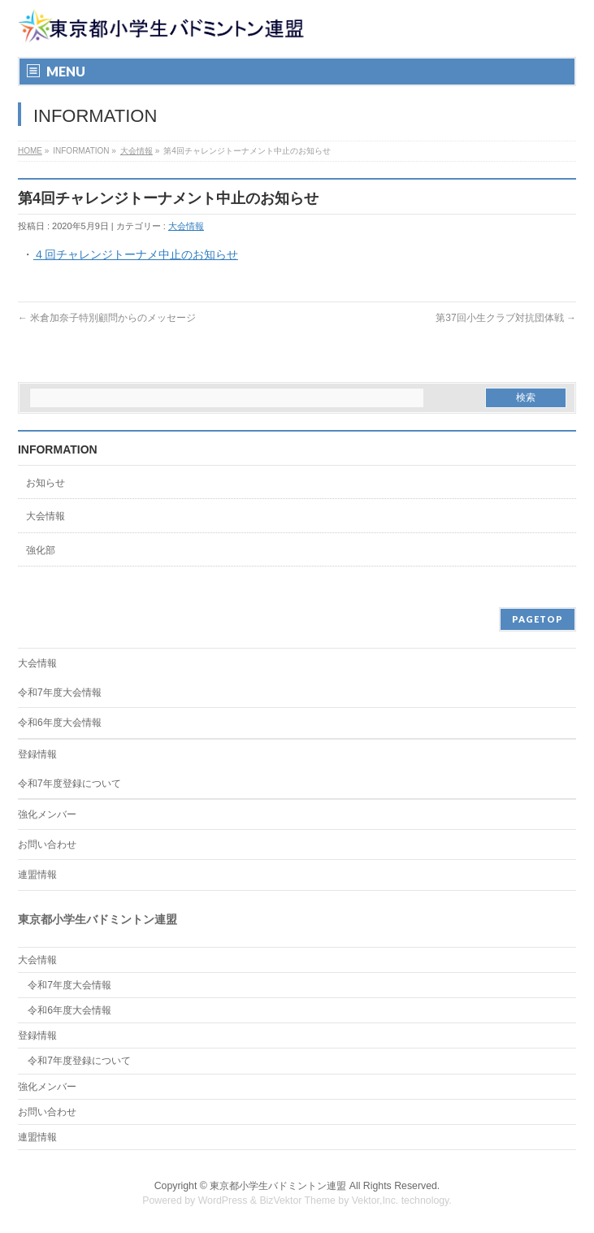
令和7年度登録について (69, 783)
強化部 (40, 550)
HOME (30, 150)
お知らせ (45, 482)
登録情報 (37, 754)
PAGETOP (537, 619)
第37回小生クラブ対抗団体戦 (506, 317)
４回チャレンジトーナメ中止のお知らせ (135, 254)
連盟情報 (37, 874)
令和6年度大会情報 (60, 722)
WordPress (223, 1200)
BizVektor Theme (297, 1200)
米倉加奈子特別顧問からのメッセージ (107, 317)
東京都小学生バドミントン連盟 (278, 1186)
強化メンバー (47, 814)
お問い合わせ (47, 844)
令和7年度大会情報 (60, 692)
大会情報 (136, 150)
